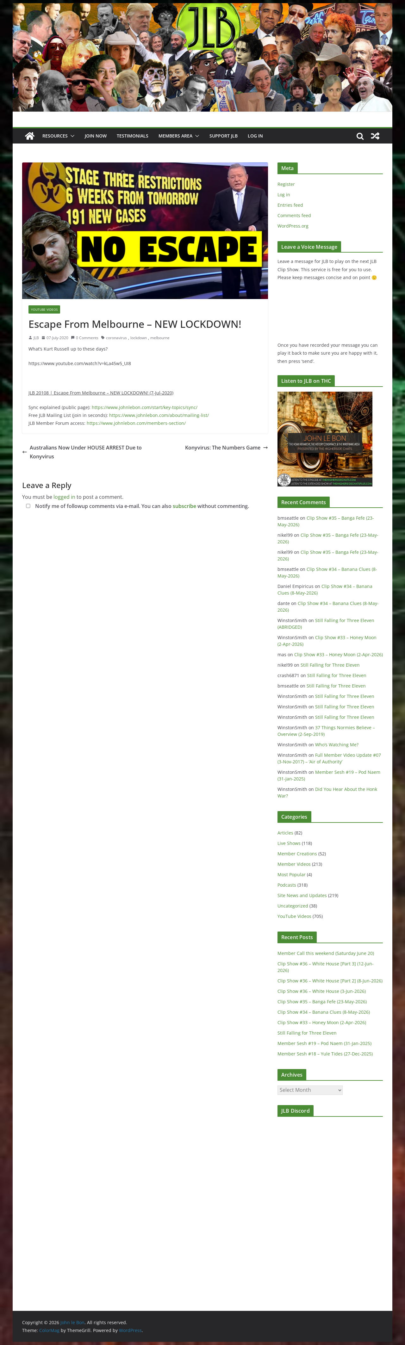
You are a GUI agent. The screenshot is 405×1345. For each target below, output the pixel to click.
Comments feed (294, 215)
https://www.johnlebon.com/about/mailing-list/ (159, 415)
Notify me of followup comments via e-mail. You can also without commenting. (136, 506)
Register (286, 184)
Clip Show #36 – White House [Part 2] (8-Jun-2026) (330, 981)
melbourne (160, 337)
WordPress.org (292, 226)
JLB (36, 337)
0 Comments (84, 337)
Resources (55, 136)
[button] (71, 135)
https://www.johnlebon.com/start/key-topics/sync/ (144, 407)
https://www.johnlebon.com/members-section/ (136, 423)
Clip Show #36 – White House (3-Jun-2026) (321, 991)
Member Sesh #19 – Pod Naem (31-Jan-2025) (324, 1043)
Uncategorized (292, 906)
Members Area (175, 136)
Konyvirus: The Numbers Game (226, 447)
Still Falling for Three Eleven (330, 665)
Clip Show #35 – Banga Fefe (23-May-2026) (322, 1002)
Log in (283, 195)
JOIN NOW (96, 136)
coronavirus (116, 337)
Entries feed (290, 205)
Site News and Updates (302, 895)
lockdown (138, 337)
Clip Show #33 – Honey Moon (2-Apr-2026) (338, 654)
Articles (285, 833)
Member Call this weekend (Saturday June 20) (325, 953)
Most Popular (291, 874)
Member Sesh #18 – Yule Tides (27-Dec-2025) (325, 1054)
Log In (255, 136)
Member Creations (297, 854)
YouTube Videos (44, 309)
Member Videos (294, 864)
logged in (64, 496)
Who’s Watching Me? (336, 745)
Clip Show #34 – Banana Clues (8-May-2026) (323, 1012)
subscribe (184, 506)
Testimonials (132, 136)
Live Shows (289, 843)
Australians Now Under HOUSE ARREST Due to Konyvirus (82, 452)
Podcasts (286, 885)
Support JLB (223, 136)
